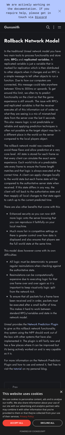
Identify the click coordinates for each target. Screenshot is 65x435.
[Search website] (48, 27)
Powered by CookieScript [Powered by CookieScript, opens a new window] (32, 431)
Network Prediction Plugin (43, 324)
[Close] (59, 11)
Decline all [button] (47, 422)
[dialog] (32, 411)
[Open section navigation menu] (53, 27)
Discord (41, 17)
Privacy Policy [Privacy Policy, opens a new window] (27, 416)
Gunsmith (11, 27)
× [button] (61, 392)
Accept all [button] (16, 422)
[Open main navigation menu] (59, 27)
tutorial (18, 369)
